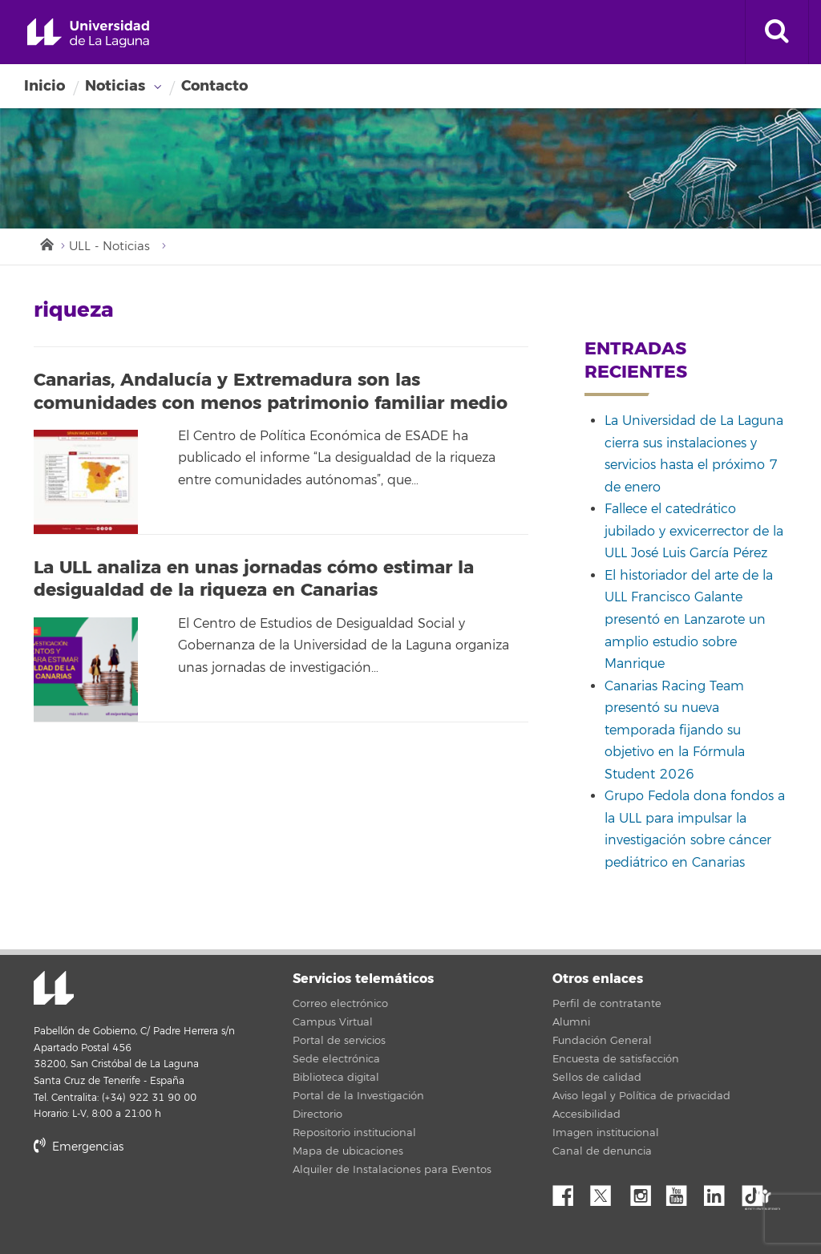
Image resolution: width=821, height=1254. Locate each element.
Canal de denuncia (602, 1151)
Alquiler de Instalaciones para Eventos (392, 1169)
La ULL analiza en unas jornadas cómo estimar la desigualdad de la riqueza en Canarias (254, 579)
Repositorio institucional (354, 1133)
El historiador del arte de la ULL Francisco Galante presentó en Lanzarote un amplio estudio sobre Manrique (689, 620)
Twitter (607, 1191)
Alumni (571, 1022)
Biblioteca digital (336, 1077)
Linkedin (720, 1191)
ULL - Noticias (109, 246)
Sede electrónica (336, 1059)
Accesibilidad (586, 1114)
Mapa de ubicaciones (348, 1151)
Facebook (569, 1191)
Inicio (44, 85)
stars (154, 1201)
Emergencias (78, 1147)
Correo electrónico (340, 1003)
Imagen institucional (605, 1133)
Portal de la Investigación (358, 1096)
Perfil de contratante (606, 1003)
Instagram (644, 1191)
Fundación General (602, 1040)
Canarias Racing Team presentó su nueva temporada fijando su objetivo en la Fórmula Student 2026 (675, 730)
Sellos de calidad (596, 1077)
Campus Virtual (333, 1022)
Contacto (214, 85)
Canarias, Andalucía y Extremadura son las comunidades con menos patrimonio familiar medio (271, 392)
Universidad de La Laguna (88, 33)
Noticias (115, 85)
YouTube (682, 1191)
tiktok (757, 1191)
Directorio (317, 1114)
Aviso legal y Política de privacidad (641, 1096)
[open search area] (777, 32)
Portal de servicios (339, 1040)
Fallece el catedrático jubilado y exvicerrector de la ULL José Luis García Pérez (694, 531)
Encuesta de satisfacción (615, 1059)
